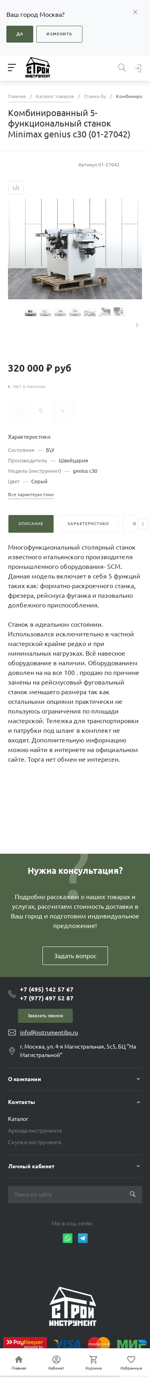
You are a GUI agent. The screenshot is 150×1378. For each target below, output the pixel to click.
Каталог (18, 1119)
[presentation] (137, 325)
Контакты (21, 1102)
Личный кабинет (31, 1166)
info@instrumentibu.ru (49, 1032)
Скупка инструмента (34, 1142)
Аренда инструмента (35, 1130)
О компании (24, 1079)
